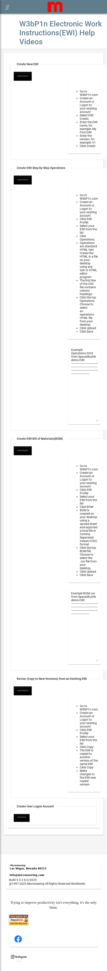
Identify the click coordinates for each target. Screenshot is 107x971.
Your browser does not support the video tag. (23, 180)
